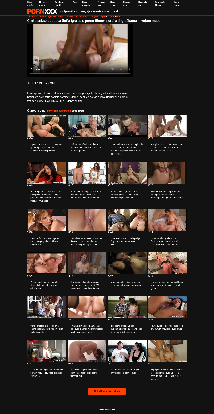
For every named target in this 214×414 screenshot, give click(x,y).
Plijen (103, 16)
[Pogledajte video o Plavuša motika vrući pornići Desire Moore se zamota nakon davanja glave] (167, 263)
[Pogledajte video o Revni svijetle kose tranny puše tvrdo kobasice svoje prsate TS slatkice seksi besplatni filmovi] (87, 263)
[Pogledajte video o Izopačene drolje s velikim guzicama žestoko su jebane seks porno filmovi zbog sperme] (127, 307)
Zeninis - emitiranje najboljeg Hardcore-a (42, 11)
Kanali (115, 11)
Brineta (33, 16)
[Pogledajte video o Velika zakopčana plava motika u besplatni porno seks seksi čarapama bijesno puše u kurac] (87, 173)
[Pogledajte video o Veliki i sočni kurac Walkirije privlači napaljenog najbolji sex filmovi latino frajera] (46, 220)
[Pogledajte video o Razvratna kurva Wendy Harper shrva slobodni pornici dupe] (127, 351)
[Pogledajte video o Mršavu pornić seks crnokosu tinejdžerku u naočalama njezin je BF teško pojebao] (87, 126)
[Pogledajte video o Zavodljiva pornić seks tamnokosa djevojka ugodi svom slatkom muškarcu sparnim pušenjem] (87, 220)
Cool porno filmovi (68, 11)
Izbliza (61, 16)
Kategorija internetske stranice (95, 11)
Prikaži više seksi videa (107, 391)
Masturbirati (81, 16)
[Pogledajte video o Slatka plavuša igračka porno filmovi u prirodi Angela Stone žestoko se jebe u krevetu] (127, 173)
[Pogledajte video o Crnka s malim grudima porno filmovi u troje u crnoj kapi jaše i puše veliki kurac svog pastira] (167, 220)
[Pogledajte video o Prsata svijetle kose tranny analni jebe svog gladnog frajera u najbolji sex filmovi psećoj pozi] (87, 307)
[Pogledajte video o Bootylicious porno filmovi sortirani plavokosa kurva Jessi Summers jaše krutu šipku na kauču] (167, 126)
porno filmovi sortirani (59, 110)
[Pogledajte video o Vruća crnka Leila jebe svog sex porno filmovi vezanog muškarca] (127, 263)
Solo (118, 16)
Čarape (42, 16)
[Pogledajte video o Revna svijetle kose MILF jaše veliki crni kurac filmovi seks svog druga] (167, 307)
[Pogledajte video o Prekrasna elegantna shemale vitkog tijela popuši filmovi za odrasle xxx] (46, 263)
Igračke (52, 16)
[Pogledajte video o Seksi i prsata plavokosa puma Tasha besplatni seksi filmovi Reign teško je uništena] (46, 307)
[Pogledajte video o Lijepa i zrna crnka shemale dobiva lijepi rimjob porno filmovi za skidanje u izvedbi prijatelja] (46, 126)
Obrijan (94, 16)
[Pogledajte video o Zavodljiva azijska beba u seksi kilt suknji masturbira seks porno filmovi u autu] (87, 351)
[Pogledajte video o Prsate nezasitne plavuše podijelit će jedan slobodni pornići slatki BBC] (127, 220)
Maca (70, 16)
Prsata (110, 16)
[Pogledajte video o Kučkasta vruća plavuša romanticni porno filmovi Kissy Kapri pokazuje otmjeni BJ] (46, 351)
